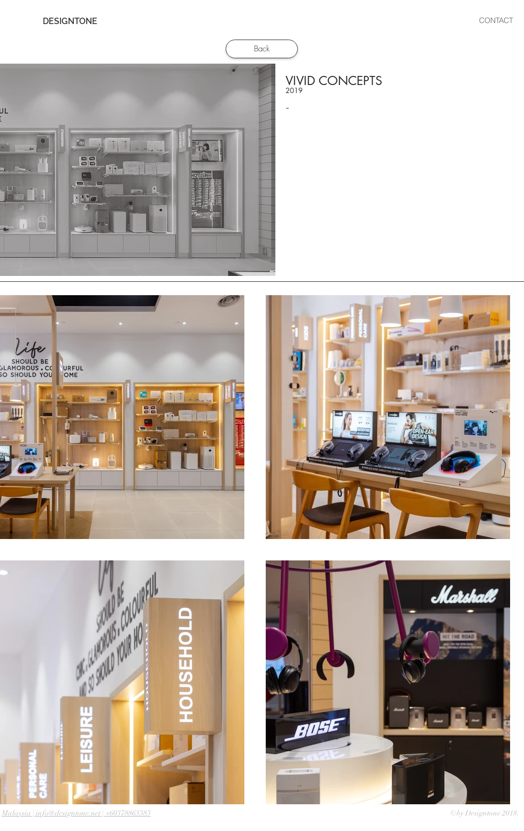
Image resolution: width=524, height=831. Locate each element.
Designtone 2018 (491, 813)
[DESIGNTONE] (70, 21)
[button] (302, 20)
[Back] (262, 49)
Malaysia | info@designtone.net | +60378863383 (76, 813)
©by (457, 813)
